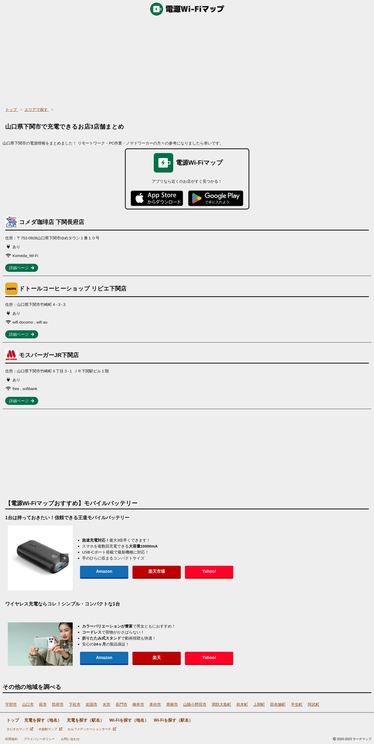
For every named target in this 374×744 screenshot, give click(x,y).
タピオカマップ (19, 729)
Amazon (96, 571)
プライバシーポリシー (39, 739)
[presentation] (64, 558)
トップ (12, 720)
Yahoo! (166, 571)
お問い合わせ (70, 739)
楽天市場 (131, 571)
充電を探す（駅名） (85, 720)
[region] (187, 59)
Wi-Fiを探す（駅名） (173, 720)
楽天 (131, 657)
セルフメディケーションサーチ (92, 729)
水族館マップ (50, 729)
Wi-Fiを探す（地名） (129, 720)
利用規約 (11, 739)
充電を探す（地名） (43, 720)
